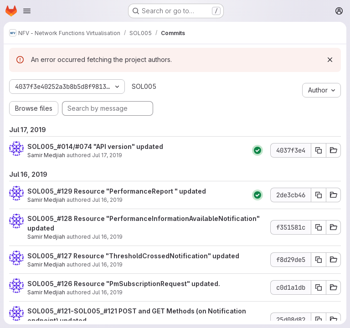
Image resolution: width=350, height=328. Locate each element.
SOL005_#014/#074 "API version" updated (95, 146)
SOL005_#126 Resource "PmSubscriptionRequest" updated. (123, 283)
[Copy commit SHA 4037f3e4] (318, 150)
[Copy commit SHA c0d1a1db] (318, 287)
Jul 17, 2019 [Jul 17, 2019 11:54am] (107, 155)
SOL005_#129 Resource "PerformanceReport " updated (116, 191)
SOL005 (144, 86)
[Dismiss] (329, 59)
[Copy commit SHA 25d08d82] (318, 320)
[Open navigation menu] (27, 11)
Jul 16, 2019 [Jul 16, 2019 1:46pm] (107, 199)
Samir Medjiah (46, 155)
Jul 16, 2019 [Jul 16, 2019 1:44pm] (107, 264)
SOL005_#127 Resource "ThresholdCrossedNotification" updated (133, 256)
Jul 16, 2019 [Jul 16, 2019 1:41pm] (107, 292)
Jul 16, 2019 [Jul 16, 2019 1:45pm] (107, 236)
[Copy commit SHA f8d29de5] (318, 259)
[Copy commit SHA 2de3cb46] (318, 195)
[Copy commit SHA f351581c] (318, 227)
